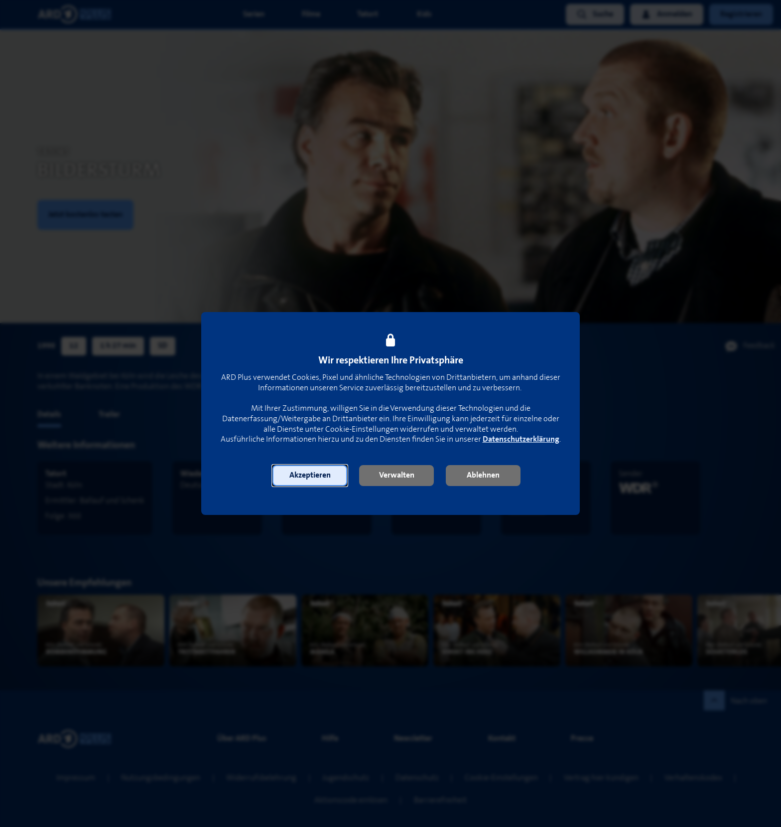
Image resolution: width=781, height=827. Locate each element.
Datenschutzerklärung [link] (521, 439)
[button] (309, 475)
